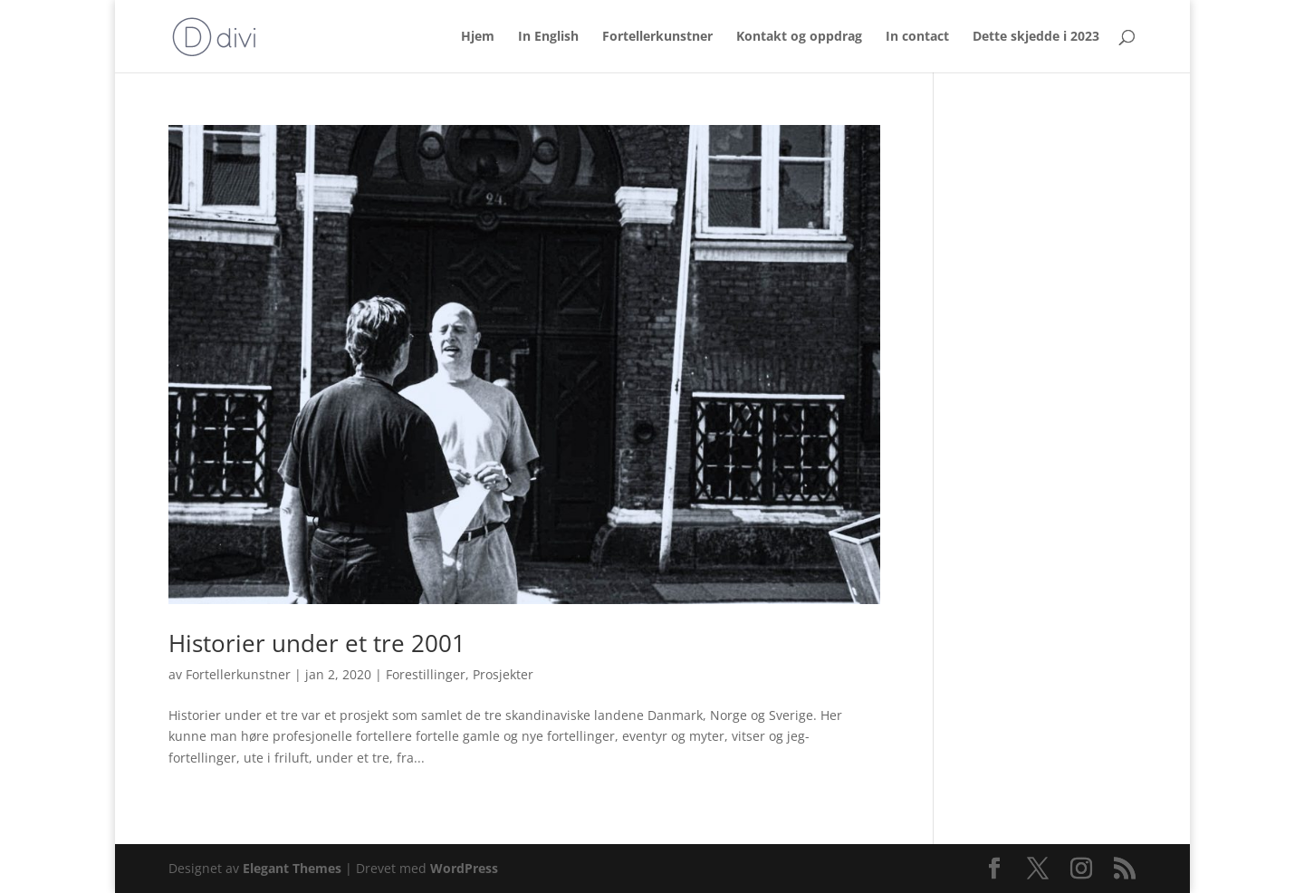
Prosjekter (503, 674)
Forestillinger (425, 674)
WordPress (464, 868)
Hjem (477, 37)
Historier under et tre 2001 (316, 643)
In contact (917, 37)
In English (548, 37)
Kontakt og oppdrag (799, 37)
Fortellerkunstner (657, 37)
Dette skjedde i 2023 (1036, 37)
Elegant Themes (292, 868)
